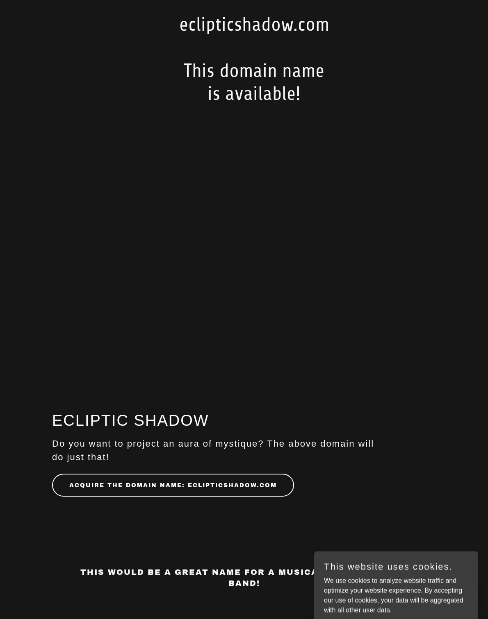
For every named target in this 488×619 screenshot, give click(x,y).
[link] (244, 97)
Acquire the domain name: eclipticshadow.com (173, 485)
